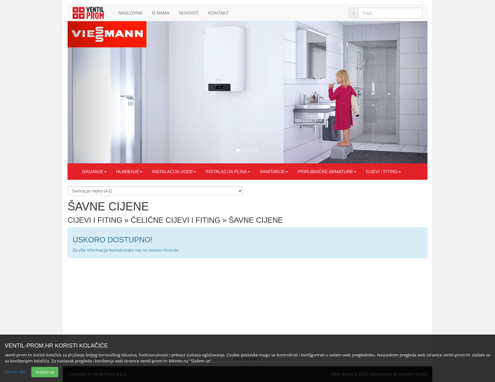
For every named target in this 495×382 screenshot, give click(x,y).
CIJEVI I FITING (383, 171)
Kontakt (218, 12)
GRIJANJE (94, 171)
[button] (95, 92)
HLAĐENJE (129, 171)
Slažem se (44, 372)
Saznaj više (15, 371)
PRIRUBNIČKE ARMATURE (326, 171)
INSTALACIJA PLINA (228, 171)
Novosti (189, 12)
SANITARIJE (274, 171)
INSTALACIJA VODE (174, 171)
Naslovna (130, 12)
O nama (160, 12)
